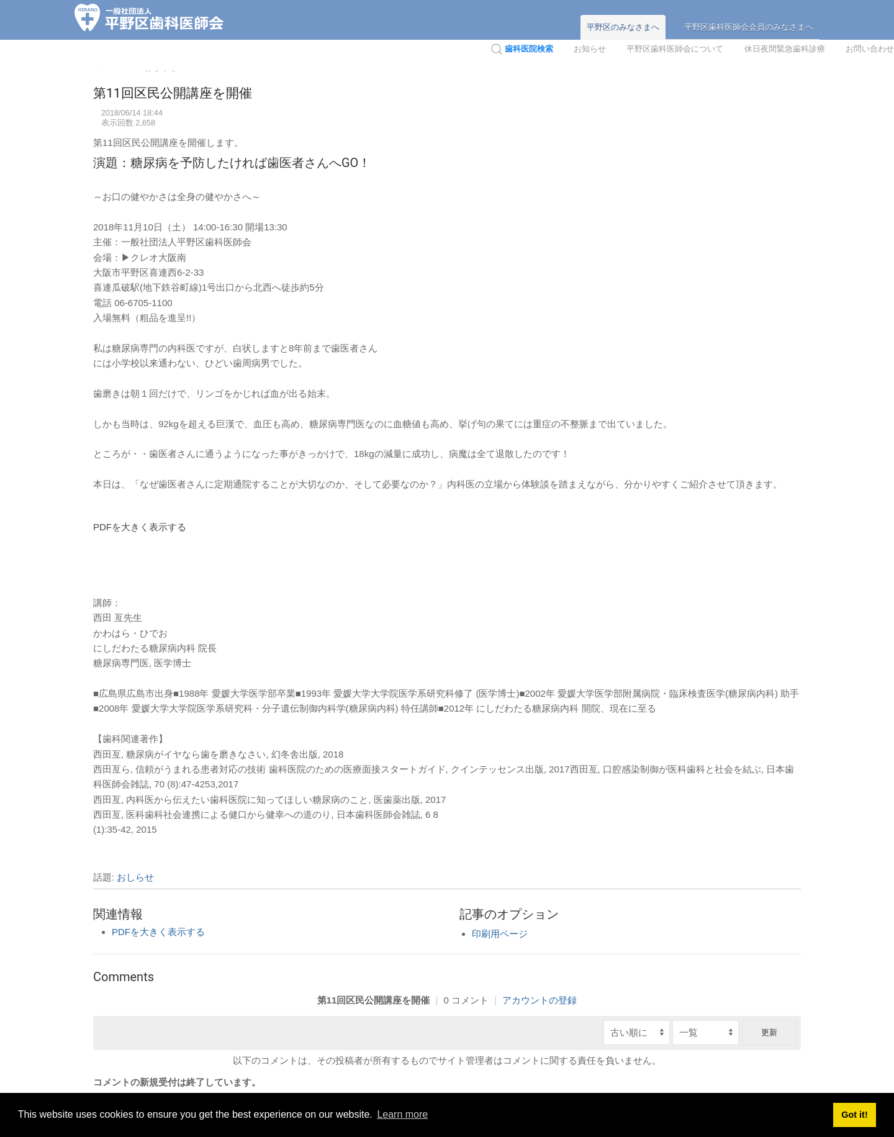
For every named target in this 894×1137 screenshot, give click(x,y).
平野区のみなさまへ (623, 27)
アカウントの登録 (539, 1000)
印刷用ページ (500, 933)
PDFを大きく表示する (139, 527)
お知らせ (590, 48)
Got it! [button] (854, 1115)
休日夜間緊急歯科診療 (784, 48)
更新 (769, 1032)
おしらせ (135, 877)
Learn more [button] (402, 1114)
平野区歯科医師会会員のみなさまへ (748, 27)
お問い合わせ (870, 48)
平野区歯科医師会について (674, 48)
